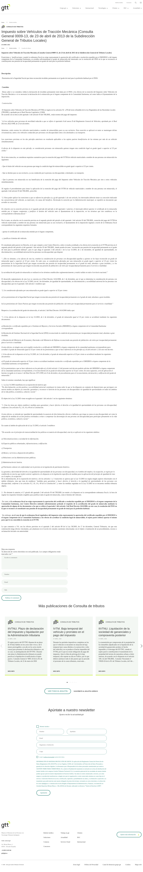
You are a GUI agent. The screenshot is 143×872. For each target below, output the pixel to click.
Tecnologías (102, 8)
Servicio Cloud (65, 842)
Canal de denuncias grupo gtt (112, 864)
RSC (125, 8)
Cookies (127, 864)
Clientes (114, 8)
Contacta (46, 842)
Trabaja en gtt (65, 833)
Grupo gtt (63, 8)
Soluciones (75, 8)
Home (2, 22)
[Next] (141, 646)
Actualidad (136, 8)
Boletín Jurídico (119, 2)
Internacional (90, 8)
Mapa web (138, 864)
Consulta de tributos (26, 48)
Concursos (128, 2)
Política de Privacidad (91, 864)
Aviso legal (76, 864)
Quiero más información (130, 834)
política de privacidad (49, 757)
